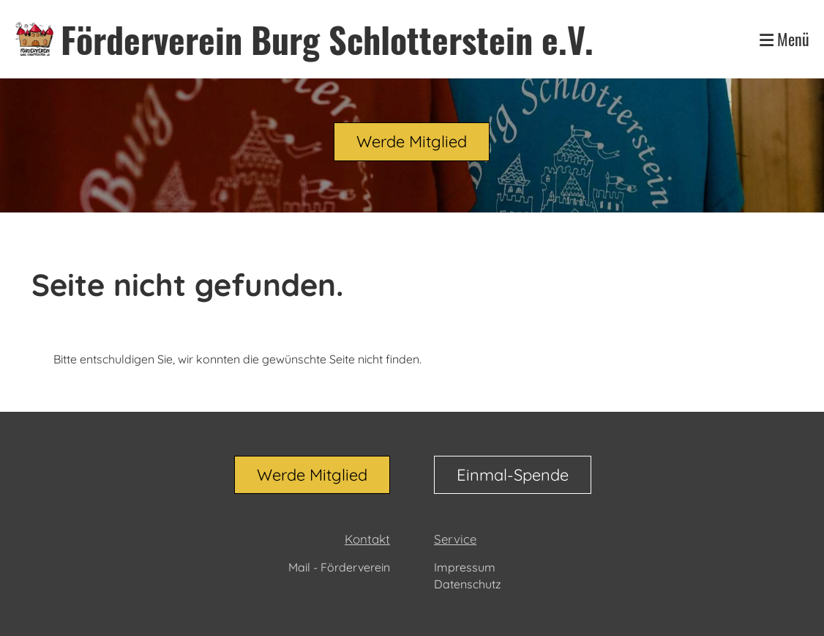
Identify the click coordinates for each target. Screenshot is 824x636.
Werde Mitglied (411, 141)
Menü (784, 39)
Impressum (464, 567)
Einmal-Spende (513, 475)
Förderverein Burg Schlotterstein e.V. (327, 39)
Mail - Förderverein (339, 567)
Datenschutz (467, 584)
